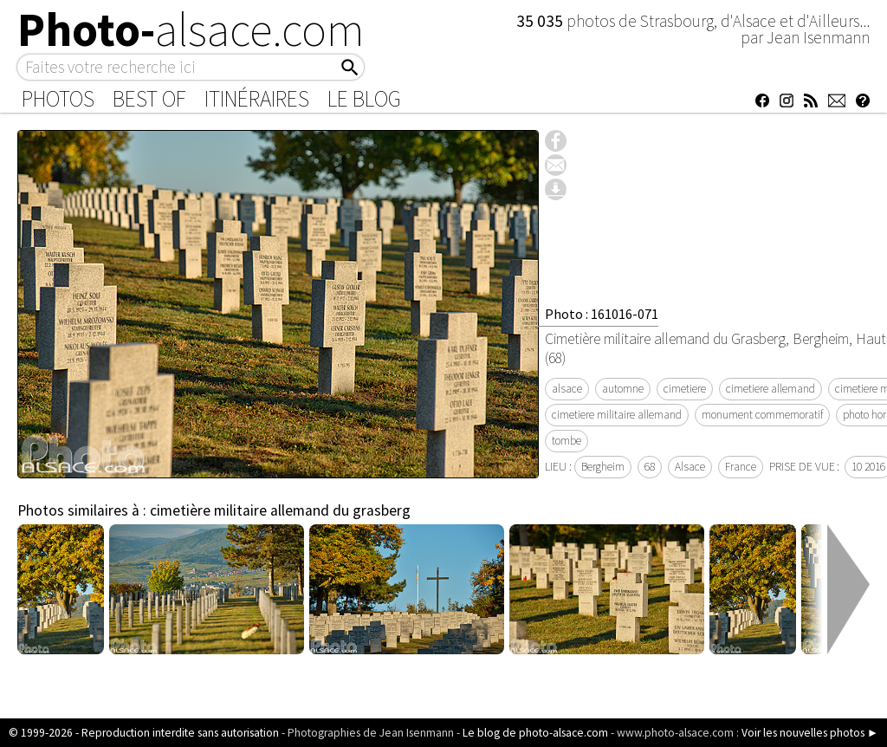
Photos (58, 99)
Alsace (690, 466)
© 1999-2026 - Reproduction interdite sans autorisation (144, 732)
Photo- (191, 29)
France (740, 466)
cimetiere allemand (770, 388)
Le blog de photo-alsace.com (535, 732)
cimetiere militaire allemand (617, 414)
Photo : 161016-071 (601, 313)
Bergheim (603, 466)
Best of (149, 99)
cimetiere (685, 388)
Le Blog (364, 99)
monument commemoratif (762, 414)
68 (649, 466)
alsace (567, 388)
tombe (566, 440)
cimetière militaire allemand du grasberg (280, 510)
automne (623, 388)
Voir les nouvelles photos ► (809, 732)
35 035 (541, 20)
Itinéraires (256, 99)
